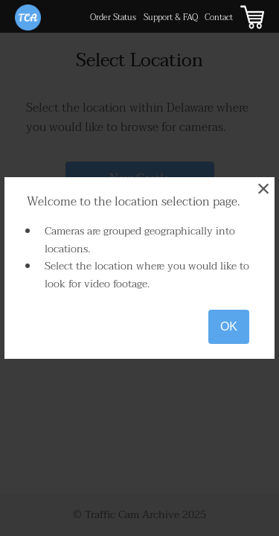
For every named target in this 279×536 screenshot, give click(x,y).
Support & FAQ (171, 17)
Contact (219, 17)
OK (228, 326)
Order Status (113, 17)
